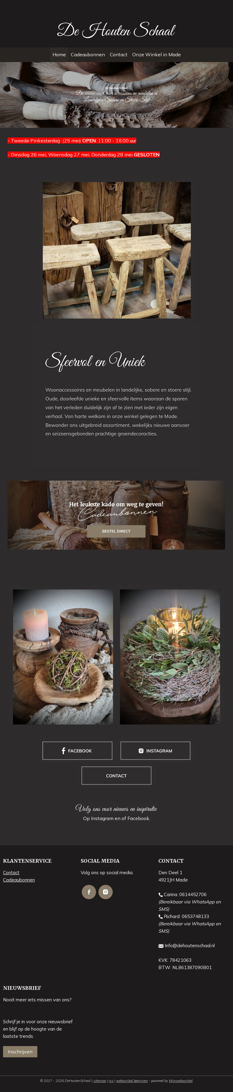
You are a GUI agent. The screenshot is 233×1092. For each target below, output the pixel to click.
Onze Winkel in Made (156, 54)
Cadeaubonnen (88, 54)
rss (111, 1081)
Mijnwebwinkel (181, 1081)
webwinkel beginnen (132, 1081)
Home (59, 54)
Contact (118, 54)
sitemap (99, 1081)
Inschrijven (20, 1052)
